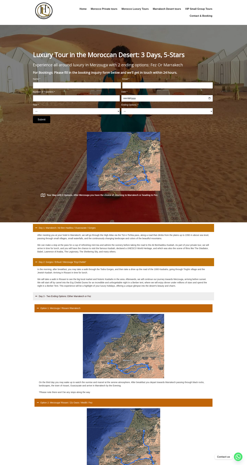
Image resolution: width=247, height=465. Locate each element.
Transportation (95, 421)
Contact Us (93, 438)
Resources (93, 427)
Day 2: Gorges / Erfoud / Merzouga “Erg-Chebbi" (60, 199)
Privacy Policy (94, 444)
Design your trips (96, 416)
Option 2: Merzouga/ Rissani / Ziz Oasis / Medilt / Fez (155, 246)
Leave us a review (96, 450)
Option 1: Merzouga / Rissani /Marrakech (58, 246)
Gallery (91, 433)
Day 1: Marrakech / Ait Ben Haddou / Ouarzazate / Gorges (65, 165)
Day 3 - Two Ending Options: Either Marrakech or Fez (63, 234)
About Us (92, 410)
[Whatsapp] (238, 457)
